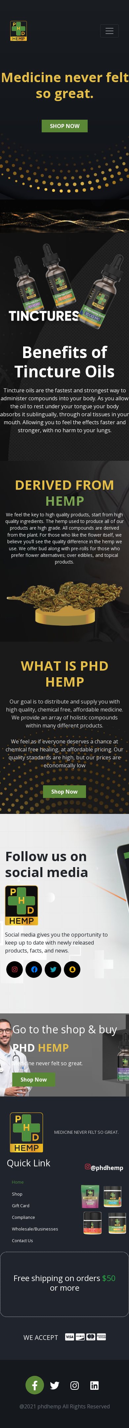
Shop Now (64, 791)
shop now (64, 126)
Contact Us (22, 1240)
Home (18, 1182)
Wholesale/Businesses (35, 1229)
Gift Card (20, 1206)
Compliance (23, 1217)
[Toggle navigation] (109, 31)
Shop (17, 1194)
